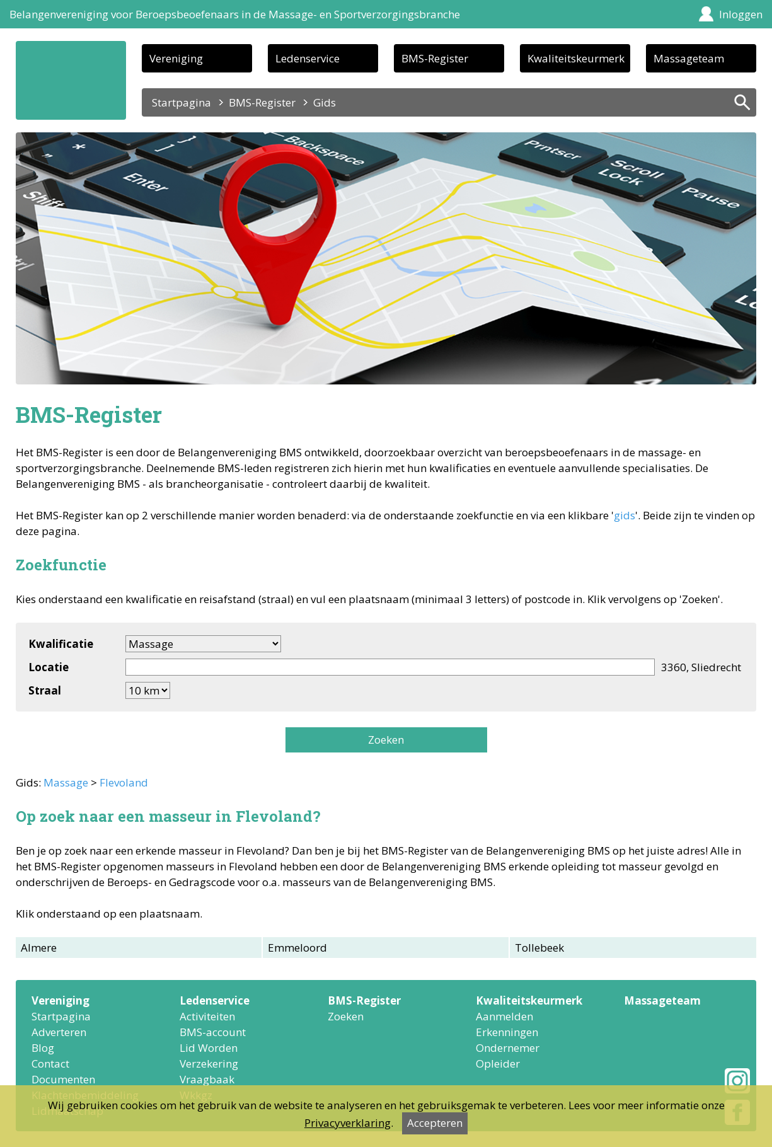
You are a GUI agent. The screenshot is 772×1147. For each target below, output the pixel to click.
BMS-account (213, 1032)
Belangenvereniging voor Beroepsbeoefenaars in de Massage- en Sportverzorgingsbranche (234, 14)
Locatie (48, 667)
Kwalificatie (60, 644)
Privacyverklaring (347, 1122)
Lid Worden (209, 1047)
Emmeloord (297, 947)
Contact (50, 1063)
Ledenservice (307, 58)
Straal (44, 690)
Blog (43, 1047)
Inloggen (741, 14)
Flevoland (124, 782)
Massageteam (689, 58)
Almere (39, 947)
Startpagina (181, 102)
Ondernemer (507, 1047)
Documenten (63, 1079)
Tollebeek (539, 947)
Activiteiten (207, 1016)
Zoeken (386, 739)
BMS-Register (434, 58)
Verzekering (209, 1063)
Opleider (498, 1063)
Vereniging (176, 58)
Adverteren (59, 1032)
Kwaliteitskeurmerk (576, 58)
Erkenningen (507, 1032)
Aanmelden (504, 1016)
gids (624, 515)
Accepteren (435, 1122)
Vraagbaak (207, 1079)
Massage (65, 782)
